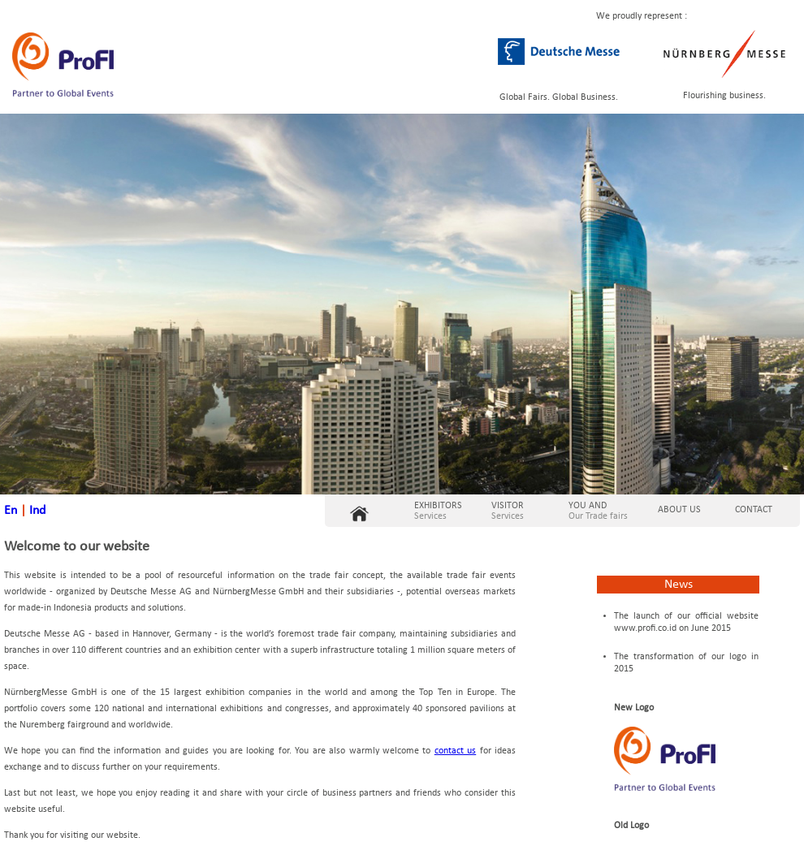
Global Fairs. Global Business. (558, 97)
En (10, 510)
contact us (455, 751)
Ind (37, 510)
